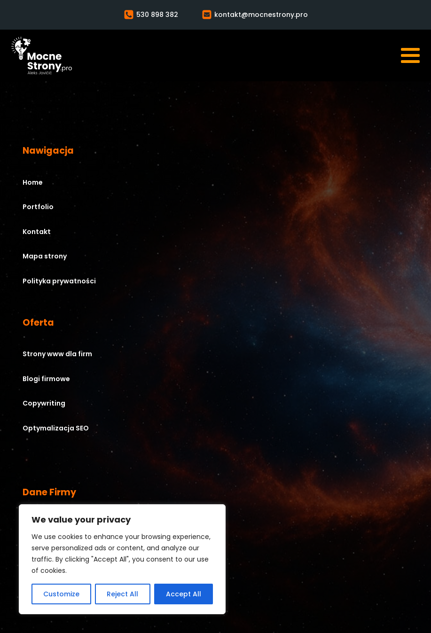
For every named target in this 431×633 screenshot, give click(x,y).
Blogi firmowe (46, 378)
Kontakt (37, 231)
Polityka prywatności (59, 281)
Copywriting (44, 403)
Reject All (122, 594)
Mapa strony (45, 256)
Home (33, 182)
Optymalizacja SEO (56, 428)
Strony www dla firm (57, 354)
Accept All (183, 594)
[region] (122, 559)
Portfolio (38, 206)
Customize (61, 594)
